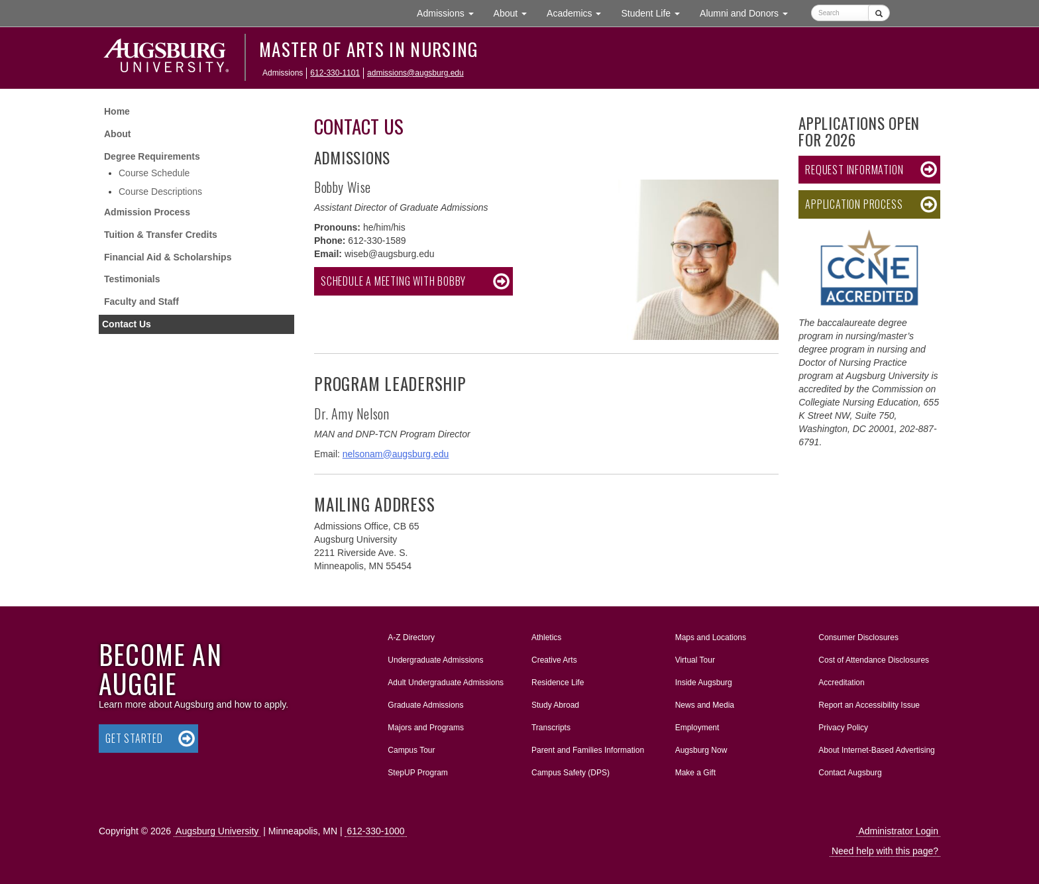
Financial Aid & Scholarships (167, 257)
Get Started (134, 738)
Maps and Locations (710, 637)
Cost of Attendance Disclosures (873, 660)
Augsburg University (217, 831)
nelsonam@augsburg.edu (396, 454)
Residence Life (557, 682)
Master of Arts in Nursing (368, 49)
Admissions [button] (450, 12)
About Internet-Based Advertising (876, 750)
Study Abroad (555, 705)
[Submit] (879, 13)
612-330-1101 (335, 73)
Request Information (854, 170)
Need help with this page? (885, 851)
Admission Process (147, 212)
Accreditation (841, 682)
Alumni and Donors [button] (749, 12)
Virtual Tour (695, 660)
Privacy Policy (843, 727)
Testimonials (132, 279)
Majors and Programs (425, 725)
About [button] (515, 16)
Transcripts (551, 727)
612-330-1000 (375, 831)
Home (117, 111)
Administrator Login (898, 831)
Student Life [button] (655, 12)
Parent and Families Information (587, 750)
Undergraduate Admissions (435, 660)
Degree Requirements (152, 156)
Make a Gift (695, 772)
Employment (697, 727)
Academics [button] (579, 12)
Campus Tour (411, 750)
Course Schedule (154, 173)
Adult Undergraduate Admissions (446, 682)
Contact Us (126, 324)
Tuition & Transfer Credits (160, 234)
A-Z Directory (411, 637)
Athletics (546, 637)
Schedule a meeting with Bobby (393, 281)
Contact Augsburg (849, 772)
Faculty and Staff (141, 301)
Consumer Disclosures (858, 637)
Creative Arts (554, 660)
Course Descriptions (160, 191)
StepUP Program (418, 772)
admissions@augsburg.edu (415, 73)
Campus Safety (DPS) (570, 772)
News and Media (704, 705)
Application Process (853, 204)
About (117, 134)
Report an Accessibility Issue (869, 705)
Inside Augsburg (703, 682)
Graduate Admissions (425, 705)
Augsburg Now (701, 750)
